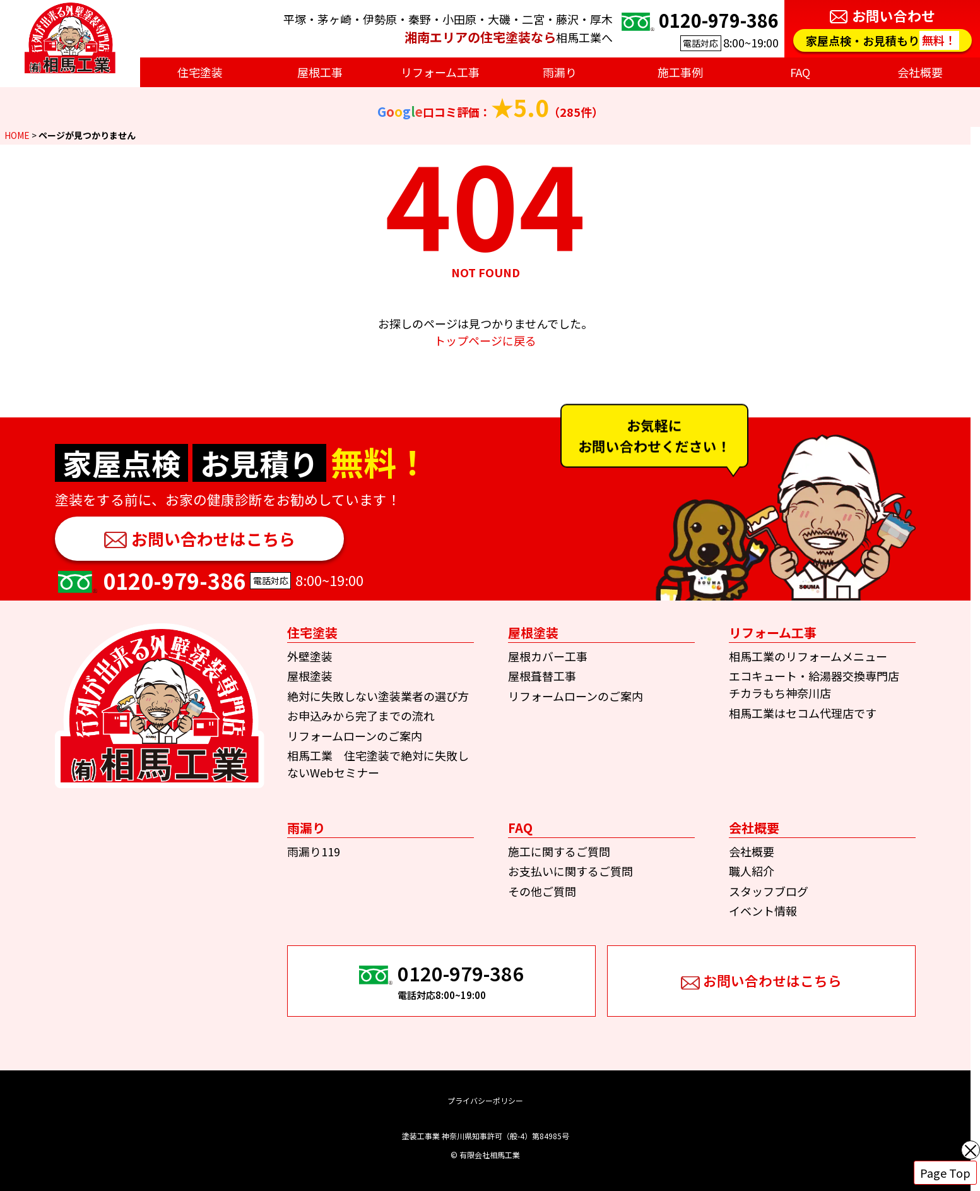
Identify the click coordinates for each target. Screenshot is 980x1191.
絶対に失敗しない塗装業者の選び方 (378, 696)
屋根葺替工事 (542, 675)
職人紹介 (751, 871)
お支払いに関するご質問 (570, 871)
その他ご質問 (542, 891)
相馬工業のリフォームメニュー (808, 656)
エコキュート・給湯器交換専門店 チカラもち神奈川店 (820, 684)
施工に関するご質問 (559, 851)
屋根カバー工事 (547, 656)
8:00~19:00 (698, 28)
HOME (17, 135)
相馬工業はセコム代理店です (803, 713)
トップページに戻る (485, 340)
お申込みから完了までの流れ (361, 715)
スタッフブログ (768, 891)
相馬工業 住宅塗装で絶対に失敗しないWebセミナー (378, 764)
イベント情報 (763, 910)
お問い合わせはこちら (213, 538)
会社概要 (751, 851)
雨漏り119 (313, 851)
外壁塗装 (310, 656)
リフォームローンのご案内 (354, 735)
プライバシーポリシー (485, 1100)
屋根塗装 (310, 675)
